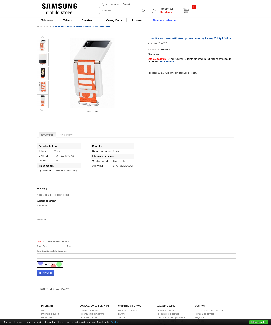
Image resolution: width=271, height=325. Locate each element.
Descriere (47, 135)
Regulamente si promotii (168, 284)
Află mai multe (167, 61)
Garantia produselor (127, 281)
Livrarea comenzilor (89, 281)
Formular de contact (204, 284)
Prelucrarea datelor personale (171, 288)
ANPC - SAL (162, 295)
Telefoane (47, 20)
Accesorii (137, 20)
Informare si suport (50, 284)
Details (114, 322)
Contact (126, 4)
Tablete (67, 20)
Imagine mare (92, 111)
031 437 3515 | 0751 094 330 (209, 281)
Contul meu (204, 12)
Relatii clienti (47, 288)
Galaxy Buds (114, 20)
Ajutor (105, 4)
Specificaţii (67, 135)
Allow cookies (258, 322)
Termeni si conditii (165, 281)
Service (121, 288)
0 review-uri (163, 49)
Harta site (199, 291)
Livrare (121, 284)
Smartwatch (89, 20)
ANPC (159, 298)
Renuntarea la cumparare (92, 284)
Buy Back (84, 291)
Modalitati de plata (50, 291)
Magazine (115, 4)
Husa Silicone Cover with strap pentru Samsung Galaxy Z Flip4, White (81, 26)
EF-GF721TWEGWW (60, 259)
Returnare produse (88, 288)
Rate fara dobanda (164, 20)
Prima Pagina (42, 26)
